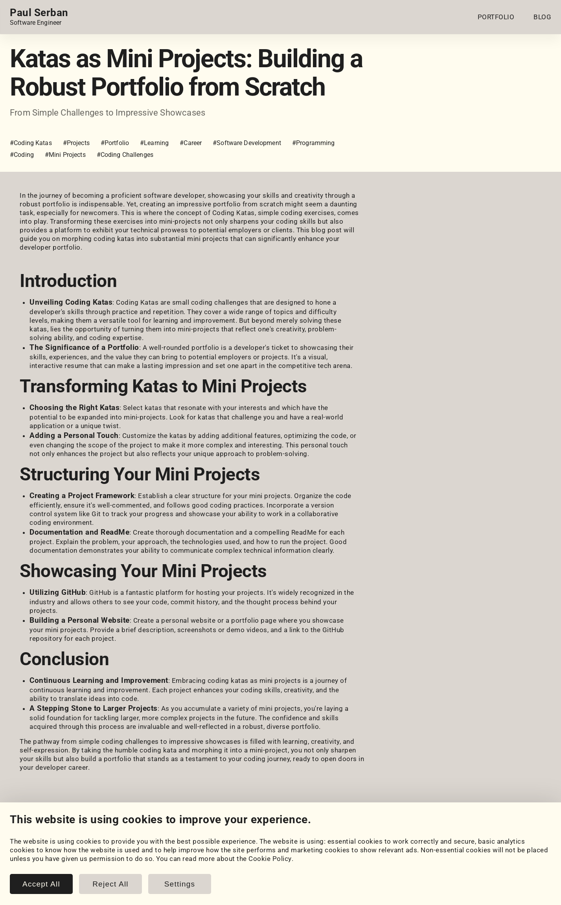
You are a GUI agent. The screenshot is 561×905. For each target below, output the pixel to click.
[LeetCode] (81, 830)
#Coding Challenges (125, 154)
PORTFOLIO (496, 17)
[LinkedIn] (15, 830)
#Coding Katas (31, 143)
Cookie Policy (270, 897)
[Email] (103, 830)
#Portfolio (115, 143)
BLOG (542, 17)
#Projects (76, 143)
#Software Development (247, 143)
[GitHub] (37, 830)
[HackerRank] (59, 830)
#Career (191, 143)
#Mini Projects (65, 154)
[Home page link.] (39, 17)
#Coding (22, 154)
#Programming (313, 143)
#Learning (154, 143)
